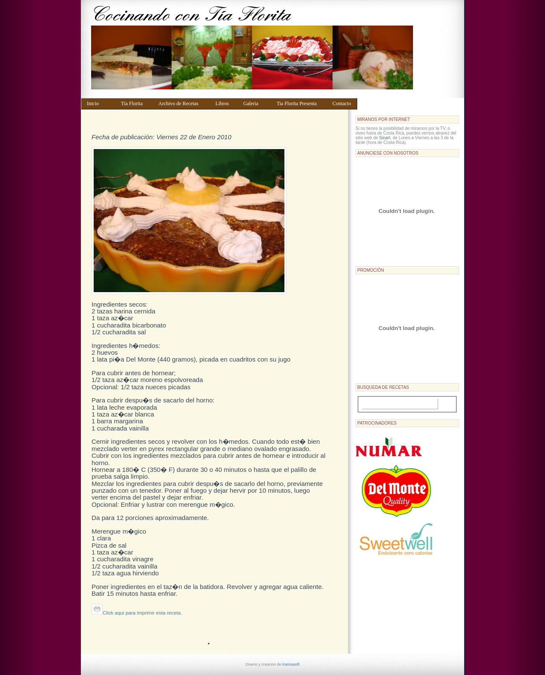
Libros (225, 103)
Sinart (384, 137)
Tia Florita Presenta (300, 103)
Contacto (343, 103)
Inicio (100, 103)
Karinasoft (291, 664)
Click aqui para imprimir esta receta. (137, 612)
